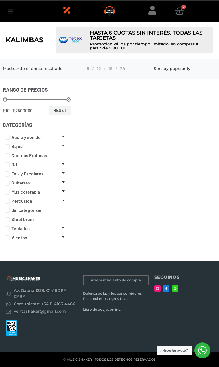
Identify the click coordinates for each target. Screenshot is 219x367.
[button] (10, 11)
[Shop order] (182, 68)
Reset (59, 110)
